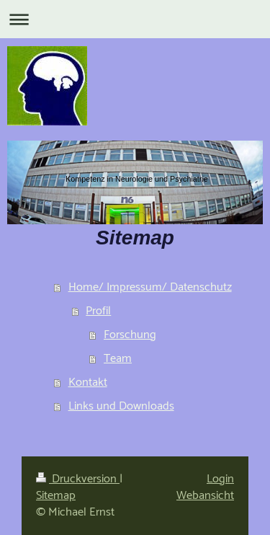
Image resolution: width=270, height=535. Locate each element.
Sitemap (56, 495)
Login (220, 479)
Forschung (130, 335)
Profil (98, 311)
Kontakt (87, 382)
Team (118, 358)
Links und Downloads (121, 406)
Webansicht (205, 495)
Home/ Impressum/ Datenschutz (150, 287)
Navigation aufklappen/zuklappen (135, 19)
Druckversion (78, 479)
